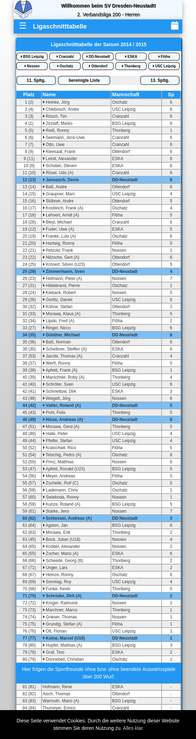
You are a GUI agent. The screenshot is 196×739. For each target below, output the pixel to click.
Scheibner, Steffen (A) (65, 349)
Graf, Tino (53, 652)
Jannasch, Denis (61, 179)
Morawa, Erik (56, 532)
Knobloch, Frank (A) (63, 208)
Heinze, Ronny (58, 574)
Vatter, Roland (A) (62, 405)
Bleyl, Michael (57, 222)
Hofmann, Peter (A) (62, 278)
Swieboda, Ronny (61, 497)
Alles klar (133, 728)
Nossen (32, 66)
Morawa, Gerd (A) (61, 426)
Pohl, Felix (54, 412)
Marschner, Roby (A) (63, 377)
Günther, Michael (61, 334)
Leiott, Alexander (60, 158)
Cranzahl (65, 57)
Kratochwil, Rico (59, 447)
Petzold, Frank (58, 250)
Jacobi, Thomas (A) (62, 356)
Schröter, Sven (58, 384)
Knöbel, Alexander (61, 546)
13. (160, 80)
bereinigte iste (84, 80)
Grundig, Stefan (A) (62, 624)
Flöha (164, 57)
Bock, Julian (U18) (61, 539)
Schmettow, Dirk (59, 391)
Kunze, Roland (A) (61, 504)
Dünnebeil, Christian (63, 659)
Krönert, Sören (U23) (64, 264)
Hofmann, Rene (57, 686)
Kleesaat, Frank (59, 151)
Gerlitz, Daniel (57, 299)
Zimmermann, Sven (64, 271)
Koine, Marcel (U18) (64, 638)
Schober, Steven (60, 165)
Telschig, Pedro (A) (62, 454)
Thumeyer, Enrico (59, 708)
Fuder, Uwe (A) (58, 229)
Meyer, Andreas (59, 476)
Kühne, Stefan (57, 306)
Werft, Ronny (56, 363)
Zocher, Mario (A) (60, 553)
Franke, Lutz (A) (59, 236)
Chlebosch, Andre (61, 109)
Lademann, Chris (60, 490)
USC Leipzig (164, 66)
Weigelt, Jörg (56, 398)
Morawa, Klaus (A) (61, 313)
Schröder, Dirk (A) (62, 595)
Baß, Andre (55, 186)
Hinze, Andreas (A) (63, 419)
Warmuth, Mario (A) (61, 700)
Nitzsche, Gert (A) (61, 257)
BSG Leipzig (32, 57)
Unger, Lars (55, 567)
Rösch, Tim (55, 116)
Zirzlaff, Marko (57, 123)
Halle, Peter (55, 433)
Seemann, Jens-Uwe (64, 137)
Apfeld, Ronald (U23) (64, 468)
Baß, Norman (57, 342)
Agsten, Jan (55, 525)
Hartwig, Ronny (58, 243)
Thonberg (131, 66)
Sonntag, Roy (57, 581)
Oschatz (65, 66)
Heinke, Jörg (56, 102)
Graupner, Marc (59, 193)
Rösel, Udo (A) (58, 172)
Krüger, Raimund (60, 602)
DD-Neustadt (98, 57)
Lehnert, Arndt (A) (61, 215)
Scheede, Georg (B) (63, 560)
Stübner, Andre (58, 201)
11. (36, 80)
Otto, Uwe (54, 144)
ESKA (131, 57)
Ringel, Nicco (57, 327)
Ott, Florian (55, 631)
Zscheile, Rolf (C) (60, 483)
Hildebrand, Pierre (61, 285)
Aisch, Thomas (56, 693)
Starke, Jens (56, 511)
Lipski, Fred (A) (58, 320)
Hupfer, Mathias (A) (62, 645)
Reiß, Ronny (56, 130)
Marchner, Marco (60, 609)
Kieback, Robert (59, 292)
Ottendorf (98, 66)
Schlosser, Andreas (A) (67, 518)
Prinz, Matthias (58, 461)
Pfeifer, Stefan (57, 440)
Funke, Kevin (56, 588)
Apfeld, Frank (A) (60, 370)
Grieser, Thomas (60, 617)
